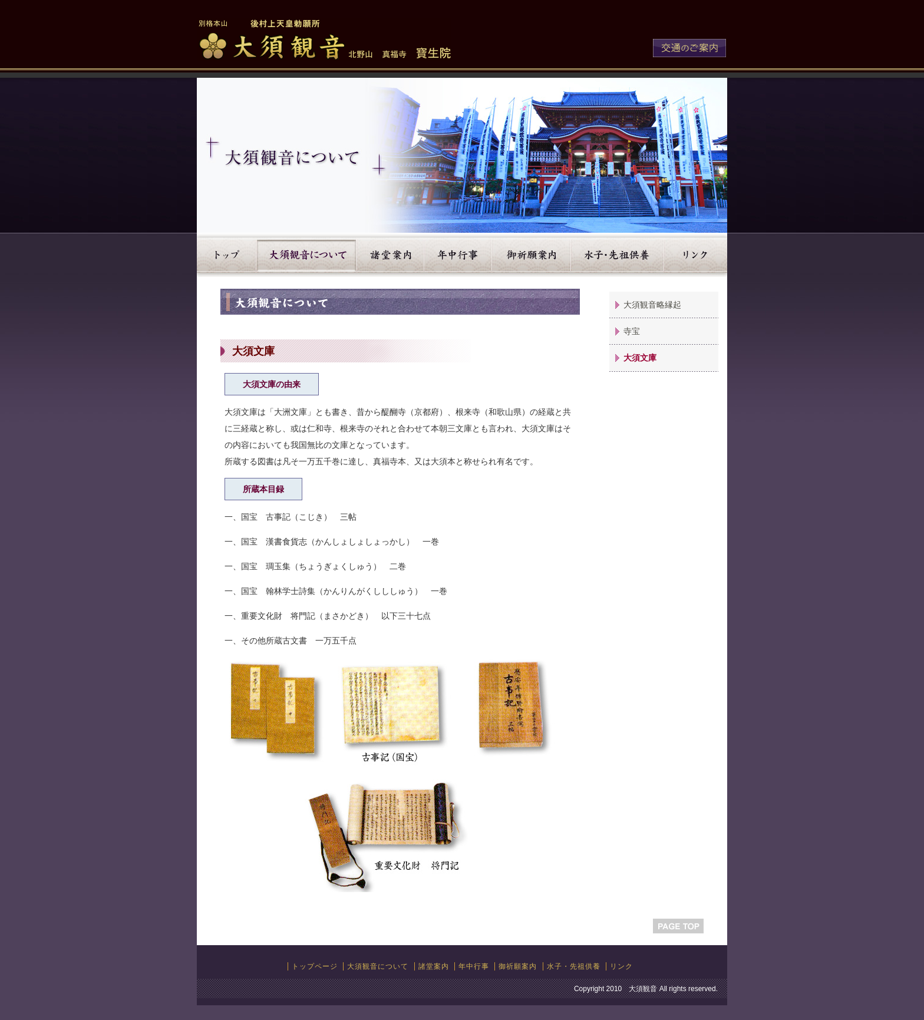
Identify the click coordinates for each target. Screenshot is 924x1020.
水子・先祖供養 (617, 255)
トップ (226, 255)
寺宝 (631, 331)
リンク (695, 255)
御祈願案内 (531, 255)
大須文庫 (639, 357)
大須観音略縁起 (652, 304)
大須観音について (306, 255)
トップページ (315, 966)
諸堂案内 (390, 255)
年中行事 (458, 255)
